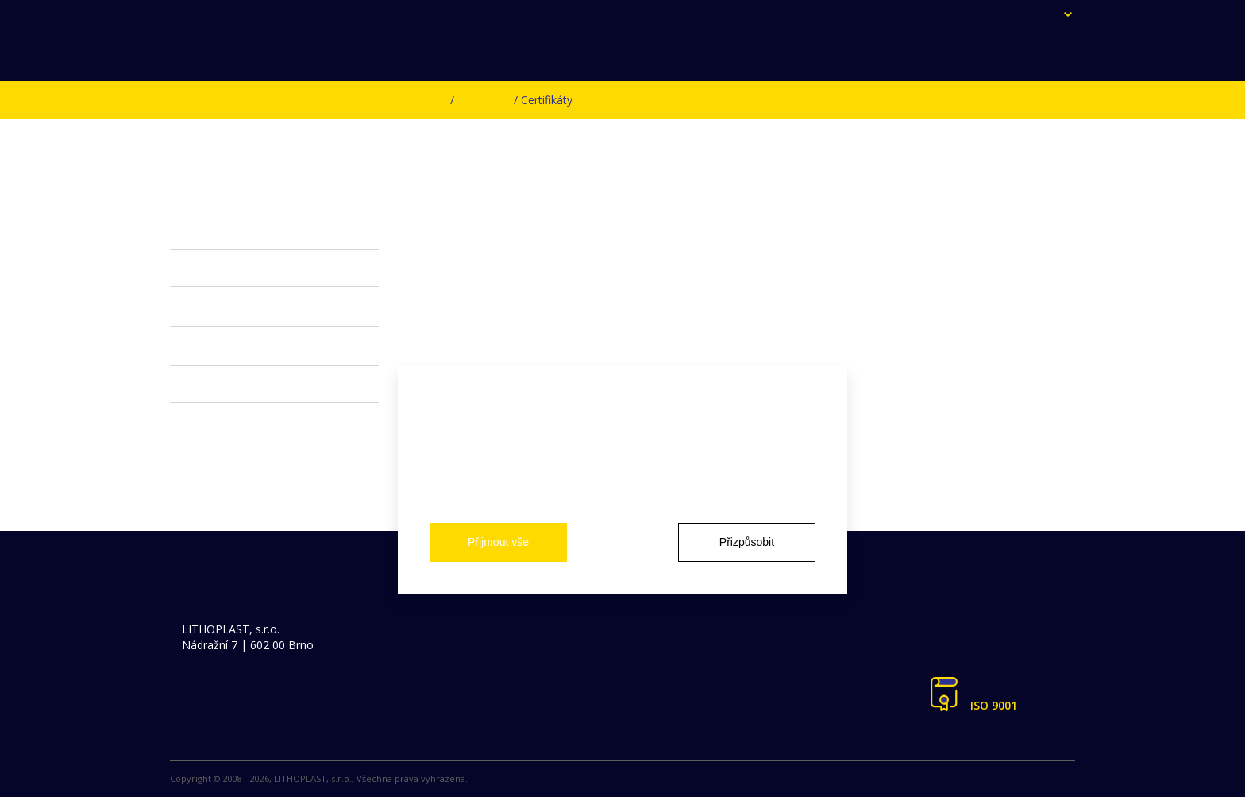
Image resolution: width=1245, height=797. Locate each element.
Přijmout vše (498, 542)
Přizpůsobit (746, 542)
